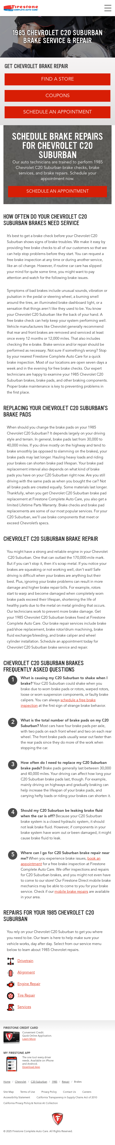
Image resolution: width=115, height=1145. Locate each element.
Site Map (8, 1092)
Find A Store (57, 79)
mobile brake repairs (71, 892)
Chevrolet (20, 1082)
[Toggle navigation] (107, 8)
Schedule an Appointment (57, 112)
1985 (54, 1082)
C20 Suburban (39, 1082)
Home (6, 1082)
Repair (65, 1082)
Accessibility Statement (16, 1097)
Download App (31, 1067)
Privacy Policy (49, 1092)
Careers (86, 1092)
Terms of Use (27, 1092)
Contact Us (69, 1092)
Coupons (58, 95)
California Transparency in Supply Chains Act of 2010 (67, 1097)
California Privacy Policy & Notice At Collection (30, 1103)
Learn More (29, 1039)
